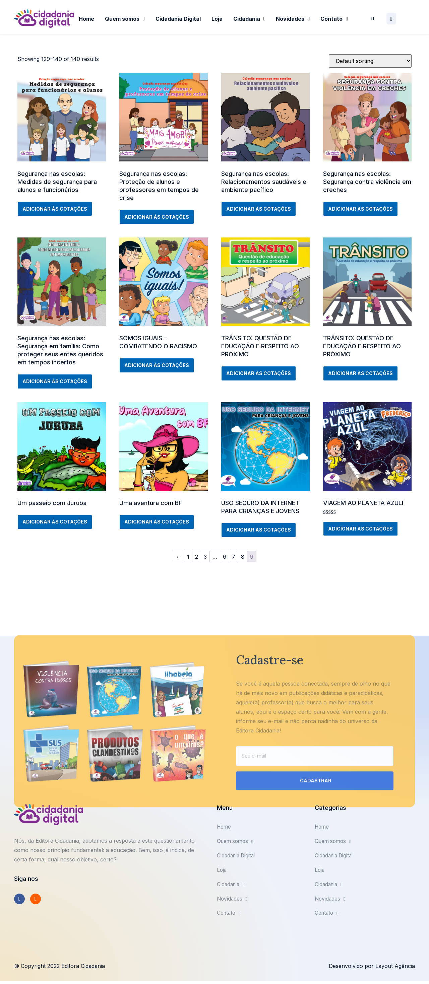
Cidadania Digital (178, 18)
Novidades (293, 19)
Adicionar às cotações (54, 209)
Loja (217, 18)
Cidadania (249, 19)
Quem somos (125, 19)
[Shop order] (370, 61)
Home (86, 18)
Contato (334, 19)
